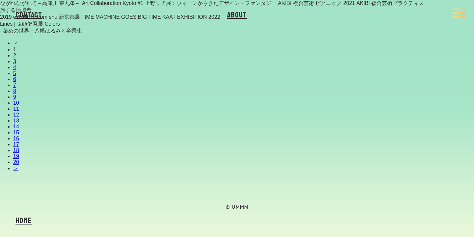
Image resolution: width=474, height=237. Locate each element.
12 (16, 115)
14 (16, 126)
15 (16, 132)
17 (16, 144)
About (237, 15)
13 (16, 120)
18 (16, 150)
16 (16, 138)
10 (16, 103)
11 (16, 109)
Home (23, 220)
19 (16, 156)
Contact (28, 15)
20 (16, 162)
